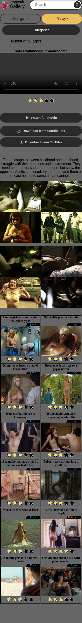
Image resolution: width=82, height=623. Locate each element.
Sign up (20, 19)
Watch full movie (44, 117)
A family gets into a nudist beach (20, 559)
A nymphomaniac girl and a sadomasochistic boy (20, 463)
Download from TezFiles (44, 142)
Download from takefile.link (44, 131)
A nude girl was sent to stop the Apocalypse (20, 319)
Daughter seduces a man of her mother (20, 367)
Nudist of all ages (26, 41)
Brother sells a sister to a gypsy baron (61, 367)
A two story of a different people (61, 511)
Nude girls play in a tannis (61, 317)
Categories (41, 30)
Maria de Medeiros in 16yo (20, 509)
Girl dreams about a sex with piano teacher (61, 559)
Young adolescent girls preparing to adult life (61, 415)
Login (61, 19)
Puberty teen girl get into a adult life (61, 463)
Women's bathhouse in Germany (20, 415)
